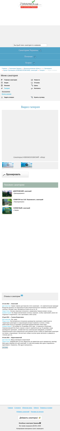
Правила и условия (46, 407)
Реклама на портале (37, 411)
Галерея (42, 70)
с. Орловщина (47, 68)
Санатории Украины (15, 68)
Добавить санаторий (22, 411)
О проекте (17, 407)
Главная (4, 68)
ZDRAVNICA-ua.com (33, 4)
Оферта (36, 407)
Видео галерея (6, 94)
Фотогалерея (6, 91)
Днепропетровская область (32, 68)
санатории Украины (32, 423)
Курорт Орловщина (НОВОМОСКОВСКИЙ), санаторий (20, 70)
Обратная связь (27, 407)
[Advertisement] (30, 26)
